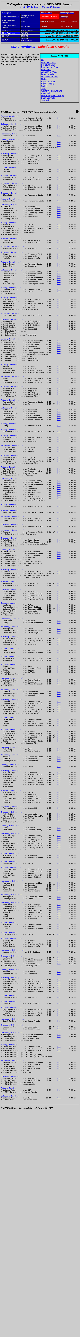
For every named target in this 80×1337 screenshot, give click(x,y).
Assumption (46, 93)
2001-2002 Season (51, 7)
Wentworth (46, 69)
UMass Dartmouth (49, 77)
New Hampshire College (52, 95)
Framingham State (50, 67)
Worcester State (48, 62)
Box (58, 119)
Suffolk (44, 86)
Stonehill (45, 100)
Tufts (43, 88)
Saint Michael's (48, 98)
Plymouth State (48, 81)
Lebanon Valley (48, 74)
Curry (43, 60)
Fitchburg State (48, 65)
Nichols (44, 79)
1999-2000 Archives (30, 7)
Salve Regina (47, 84)
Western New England (51, 91)
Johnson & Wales (49, 72)
